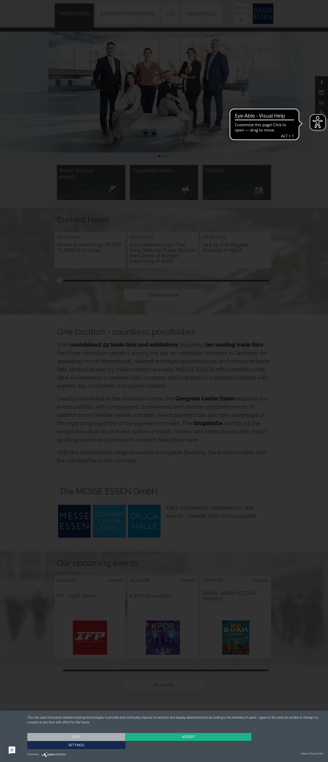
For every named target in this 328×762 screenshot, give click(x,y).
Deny (71, 745)
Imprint (304, 753)
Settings (279, 745)
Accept (175, 745)
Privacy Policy (316, 753)
